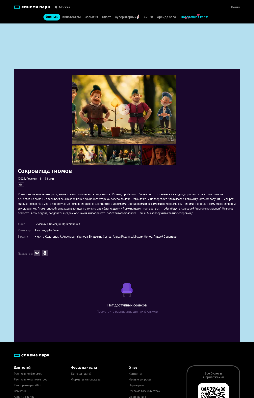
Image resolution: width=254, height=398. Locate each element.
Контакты (135, 373)
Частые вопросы (140, 379)
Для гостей (22, 368)
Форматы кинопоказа (86, 379)
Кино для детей (81, 373)
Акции (148, 17)
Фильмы (51, 17)
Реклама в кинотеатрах (144, 391)
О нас (133, 368)
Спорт (106, 17)
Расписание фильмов (28, 373)
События (91, 17)
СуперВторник (127, 17)
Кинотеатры (71, 17)
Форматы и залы (84, 368)
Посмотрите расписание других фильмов (127, 311)
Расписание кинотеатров (30, 379)
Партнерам (136, 385)
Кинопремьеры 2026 (27, 385)
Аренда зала (166, 17)
